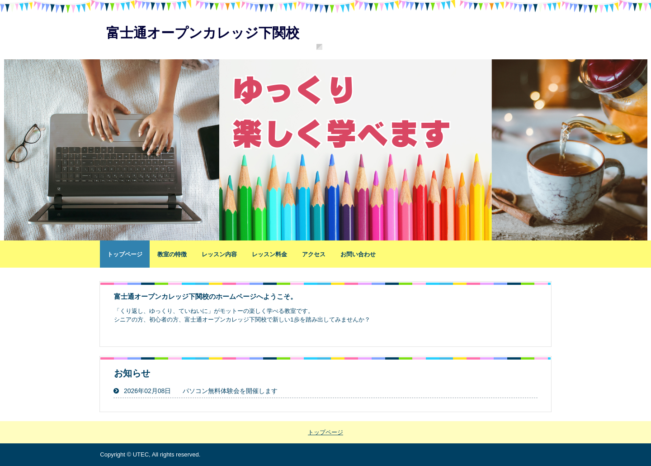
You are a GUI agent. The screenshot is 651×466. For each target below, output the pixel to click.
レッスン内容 (219, 254)
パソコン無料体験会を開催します (230, 390)
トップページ (124, 254)
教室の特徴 (172, 254)
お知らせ (132, 373)
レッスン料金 (269, 254)
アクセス (314, 254)
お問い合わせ (358, 254)
